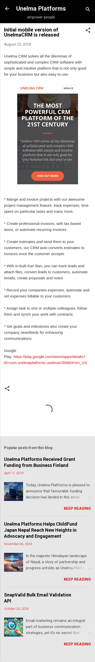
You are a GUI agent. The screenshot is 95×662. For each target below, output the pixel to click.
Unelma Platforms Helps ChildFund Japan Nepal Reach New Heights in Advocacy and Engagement (40, 530)
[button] (88, 31)
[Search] (88, 10)
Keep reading (77, 508)
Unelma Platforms (41, 8)
